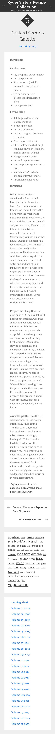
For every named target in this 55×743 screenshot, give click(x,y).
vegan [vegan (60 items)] (21, 580)
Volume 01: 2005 (20, 608)
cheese (14, 487)
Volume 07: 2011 (20, 643)
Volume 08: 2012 (20, 648)
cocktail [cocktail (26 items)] (20, 550)
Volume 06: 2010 (20, 637)
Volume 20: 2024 (20, 718)
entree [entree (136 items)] (36, 554)
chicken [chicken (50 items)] (21, 545)
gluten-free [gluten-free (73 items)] (27, 558)
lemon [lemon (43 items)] (11, 563)
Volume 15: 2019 (20, 689)
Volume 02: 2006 (20, 614)
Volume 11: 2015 (20, 666)
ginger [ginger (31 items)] (15, 559)
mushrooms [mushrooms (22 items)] (30, 564)
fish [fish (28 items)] (44, 554)
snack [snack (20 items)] (23, 576)
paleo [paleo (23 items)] (43, 564)
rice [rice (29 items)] (37, 567)
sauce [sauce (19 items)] (22, 572)
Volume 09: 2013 (20, 654)
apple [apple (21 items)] (23, 538)
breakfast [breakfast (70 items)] (20, 541)
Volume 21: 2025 (20, 724)
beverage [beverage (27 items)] (39, 537)
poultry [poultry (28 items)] (23, 567)
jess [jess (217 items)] (39, 558)
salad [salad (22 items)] (43, 568)
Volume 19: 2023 (20, 712)
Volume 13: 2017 (20, 677)
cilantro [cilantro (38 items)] (11, 550)
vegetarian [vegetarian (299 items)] (18, 584)
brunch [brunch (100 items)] (33, 541)
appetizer (21, 483)
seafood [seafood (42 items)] (30, 572)
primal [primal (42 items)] (31, 567)
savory (28, 491)
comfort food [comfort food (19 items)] (39, 550)
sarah (21, 491)
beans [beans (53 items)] (30, 537)
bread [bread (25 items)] (10, 542)
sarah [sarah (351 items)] (13, 571)
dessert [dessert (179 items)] (23, 554)
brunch (32, 483)
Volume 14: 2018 (20, 683)
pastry (13, 491)
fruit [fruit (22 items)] (9, 559)
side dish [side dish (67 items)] (13, 576)
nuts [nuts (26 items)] (38, 563)
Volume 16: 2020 (20, 695)
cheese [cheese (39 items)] (11, 546)
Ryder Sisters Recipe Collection (26, 4)
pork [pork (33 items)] (16, 567)
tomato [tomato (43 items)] (12, 580)
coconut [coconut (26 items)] (29, 550)
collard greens (27, 487)
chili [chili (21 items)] (28, 546)
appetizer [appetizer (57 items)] (14, 537)
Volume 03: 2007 (20, 619)
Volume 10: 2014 (20, 660)
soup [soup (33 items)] (28, 576)
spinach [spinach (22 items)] (35, 576)
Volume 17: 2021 (20, 700)
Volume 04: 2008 (20, 625)
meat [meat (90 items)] (20, 563)
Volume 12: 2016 (20, 671)
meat (39, 487)
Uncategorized (19, 602)
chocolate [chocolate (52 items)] (37, 545)
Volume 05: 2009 (27, 46)
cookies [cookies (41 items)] (12, 554)
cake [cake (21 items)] (41, 542)
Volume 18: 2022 (20, 706)
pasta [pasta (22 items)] (10, 568)
